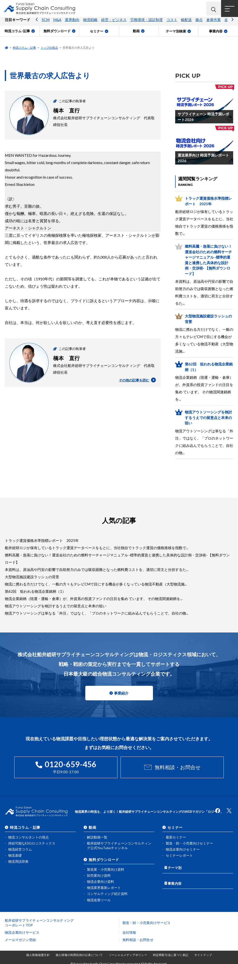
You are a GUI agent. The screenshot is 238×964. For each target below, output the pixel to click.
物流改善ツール (99, 898)
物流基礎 (15, 854)
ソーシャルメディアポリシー (128, 953)
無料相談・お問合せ (178, 767)
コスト (171, 23)
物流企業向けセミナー (183, 848)
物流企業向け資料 (100, 880)
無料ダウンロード (104, 858)
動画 (92, 826)
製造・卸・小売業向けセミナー (189, 842)
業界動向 (72, 23)
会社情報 (129, 931)
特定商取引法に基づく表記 (170, 953)
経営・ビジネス (114, 23)
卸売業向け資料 (99, 874)
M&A (57, 23)
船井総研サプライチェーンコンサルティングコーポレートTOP (39, 921)
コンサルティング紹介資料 (107, 892)
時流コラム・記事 (24, 47)
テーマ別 (175, 865)
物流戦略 (90, 23)
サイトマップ (203, 953)
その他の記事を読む (136, 380)
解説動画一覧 (97, 836)
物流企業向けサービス (22, 931)
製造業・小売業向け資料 (105, 868)
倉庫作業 (213, 23)
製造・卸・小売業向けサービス (147, 921)
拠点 (199, 23)
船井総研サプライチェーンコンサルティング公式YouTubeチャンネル (119, 844)
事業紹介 (121, 693)
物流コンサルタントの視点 (28, 836)
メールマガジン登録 (20, 938)
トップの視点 (49, 47)
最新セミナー (176, 836)
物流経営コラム (20, 848)
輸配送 (186, 23)
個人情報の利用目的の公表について (79, 953)
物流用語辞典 (18, 860)
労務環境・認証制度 (146, 23)
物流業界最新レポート (104, 886)
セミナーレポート (179, 854)
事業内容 (175, 879)
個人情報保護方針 (38, 953)
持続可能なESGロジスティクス (31, 842)
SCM (46, 23)
